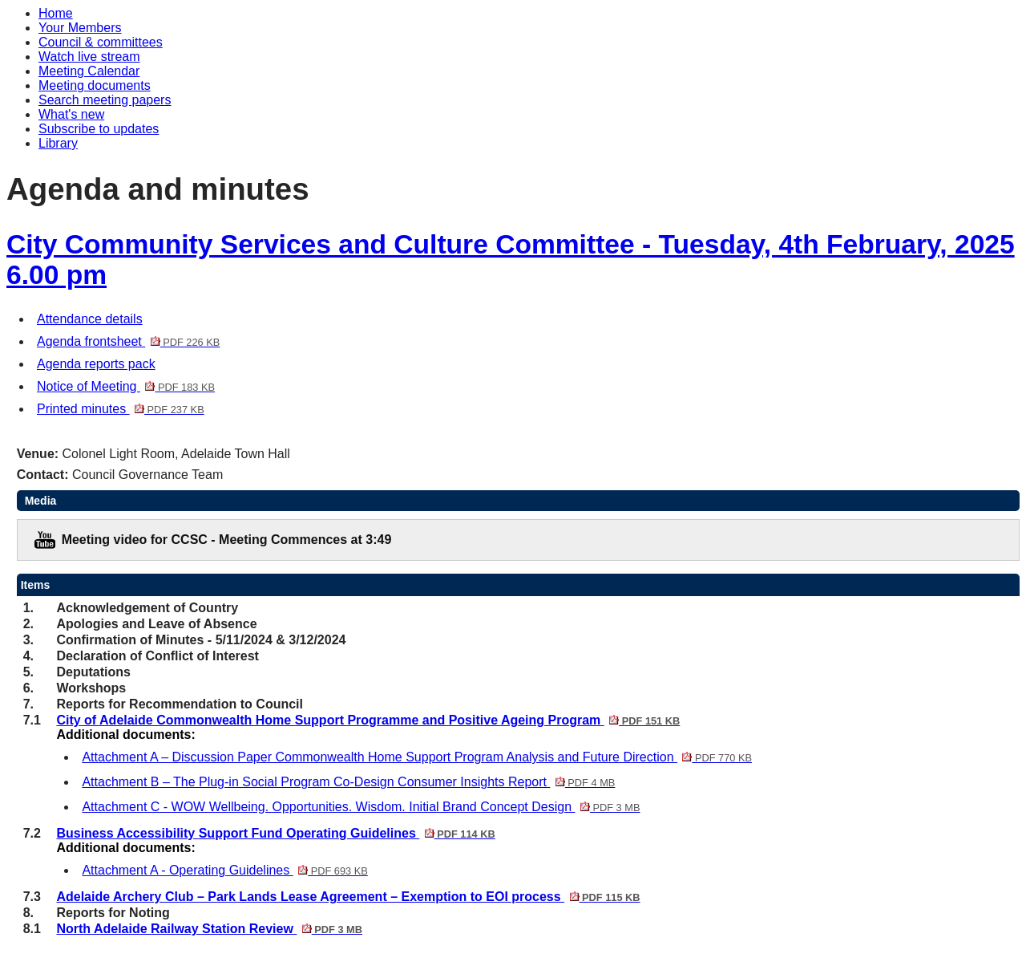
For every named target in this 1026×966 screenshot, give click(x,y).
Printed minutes (120, 409)
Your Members (79, 27)
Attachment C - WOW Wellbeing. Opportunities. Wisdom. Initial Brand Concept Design (361, 807)
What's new (71, 114)
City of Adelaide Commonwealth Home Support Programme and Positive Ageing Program (368, 720)
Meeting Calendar (88, 71)
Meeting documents (94, 85)
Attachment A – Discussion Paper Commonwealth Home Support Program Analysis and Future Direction (417, 757)
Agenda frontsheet (128, 341)
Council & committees (100, 42)
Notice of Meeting (126, 386)
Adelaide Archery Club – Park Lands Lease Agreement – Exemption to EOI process (348, 896)
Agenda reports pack (96, 364)
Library (58, 143)
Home (55, 13)
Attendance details (90, 319)
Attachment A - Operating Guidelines (224, 870)
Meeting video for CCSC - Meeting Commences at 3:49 (227, 539)
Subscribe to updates (98, 129)
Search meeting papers (104, 100)
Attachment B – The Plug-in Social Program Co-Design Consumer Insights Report (348, 782)
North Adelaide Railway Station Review (209, 929)
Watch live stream (89, 56)
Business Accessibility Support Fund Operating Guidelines (275, 833)
